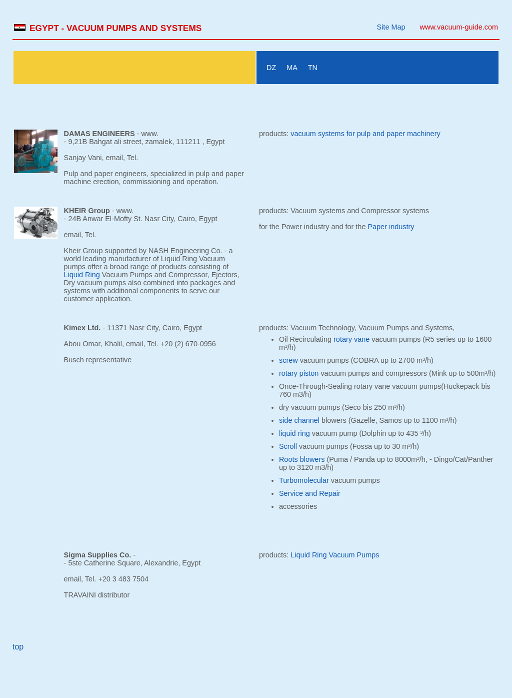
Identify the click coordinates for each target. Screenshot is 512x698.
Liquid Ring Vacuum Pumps (334, 555)
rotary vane (352, 339)
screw (288, 360)
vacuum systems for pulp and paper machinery (365, 134)
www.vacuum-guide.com (459, 27)
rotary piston (298, 373)
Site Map (391, 27)
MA (292, 68)
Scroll (288, 446)
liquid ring (294, 433)
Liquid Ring (82, 275)
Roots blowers (301, 459)
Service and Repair (309, 493)
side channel (299, 420)
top (18, 646)
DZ (271, 68)
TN (313, 68)
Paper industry (391, 227)
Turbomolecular (304, 480)
